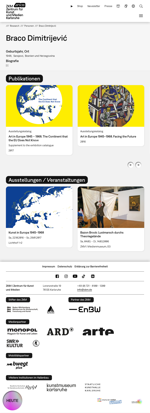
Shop (80, 6)
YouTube (75, 276)
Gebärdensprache (126, 6)
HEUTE (12, 400)
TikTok (84, 276)
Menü (141, 15)
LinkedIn (93, 276)
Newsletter (93, 6)
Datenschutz (65, 266)
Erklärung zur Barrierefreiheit (91, 266)
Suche (141, 6)
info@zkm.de (84, 289)
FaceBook (57, 276)
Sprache (133, 6)
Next (138, 165)
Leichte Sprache (118, 6)
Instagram (66, 276)
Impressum (48, 266)
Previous (131, 165)
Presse (108, 6)
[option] (39, 120)
